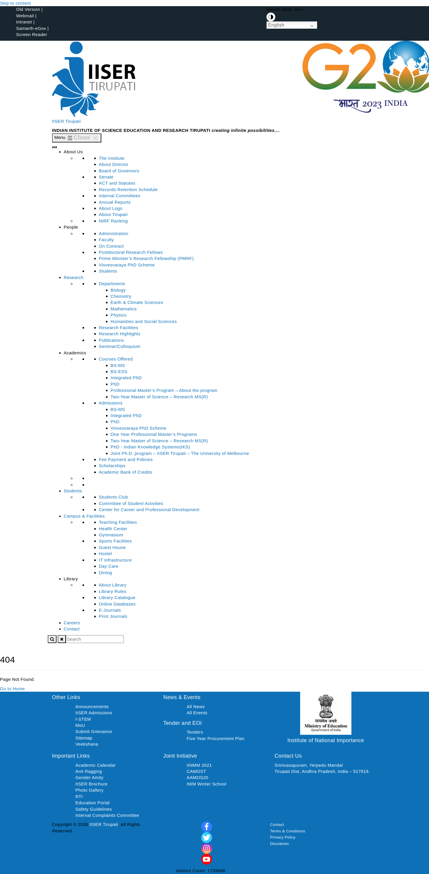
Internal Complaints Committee (107, 815)
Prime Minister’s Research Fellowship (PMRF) (146, 258)
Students (108, 270)
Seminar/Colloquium (120, 346)
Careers (72, 622)
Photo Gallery (90, 790)
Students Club (113, 496)
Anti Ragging (89, 771)
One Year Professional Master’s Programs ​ (155, 434)
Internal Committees (120, 195)
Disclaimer (279, 843)
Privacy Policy (283, 837)
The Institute (112, 158)
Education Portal (93, 802)
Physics (119, 314)
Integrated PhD (126, 377)
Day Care (109, 566)
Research (73, 277)
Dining (105, 572)
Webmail (25, 15)
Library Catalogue (117, 597)
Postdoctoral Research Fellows (131, 252)
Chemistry (121, 296)
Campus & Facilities (84, 515)
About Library (113, 584)
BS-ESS (119, 371)
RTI (79, 796)
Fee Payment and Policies (126, 459)
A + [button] (301, 9)
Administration (114, 233)
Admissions (111, 402)
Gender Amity (90, 777)
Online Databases (117, 603)
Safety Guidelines (94, 809)
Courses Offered (116, 358)
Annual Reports (115, 202)
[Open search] (52, 639)
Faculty (106, 239)
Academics (75, 352)
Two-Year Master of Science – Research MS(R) (159, 396)
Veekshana (87, 744)
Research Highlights (120, 333)
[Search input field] (95, 639)
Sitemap (84, 737)
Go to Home (12, 688)
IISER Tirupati (66, 121)
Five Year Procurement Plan (216, 738)
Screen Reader (31, 34)
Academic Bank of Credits (125, 472)
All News (196, 706)
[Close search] (62, 639)
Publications (111, 340)
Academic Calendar (96, 765)
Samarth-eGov (31, 28)
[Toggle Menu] (54, 147)
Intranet (24, 21)
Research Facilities (118, 327)
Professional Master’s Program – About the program (164, 390)
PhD (115, 384)
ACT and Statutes (117, 183)
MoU (80, 725)
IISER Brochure (92, 783)
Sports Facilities (115, 540)
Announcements (92, 706)
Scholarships (112, 465)
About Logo (111, 208)
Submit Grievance (94, 731)
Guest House (112, 547)
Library (71, 578)
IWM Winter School (206, 783)
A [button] (296, 9)
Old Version (28, 9)
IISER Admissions (94, 712)
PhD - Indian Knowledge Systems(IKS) (150, 446)
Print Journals (113, 616)
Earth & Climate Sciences (137, 302)
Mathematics (124, 308)
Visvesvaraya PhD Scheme (127, 264)
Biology (118, 290)
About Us (73, 151)
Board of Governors (119, 170)
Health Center (113, 528)
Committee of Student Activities (131, 503)
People (71, 227)
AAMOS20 (197, 777)
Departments (112, 283)
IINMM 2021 (199, 765)
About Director (114, 164)
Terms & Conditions (287, 831)
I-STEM (83, 719)
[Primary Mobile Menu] (77, 137)
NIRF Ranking (113, 220)
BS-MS (118, 365)
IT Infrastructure (115, 559)
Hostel (105, 553)
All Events (197, 712)
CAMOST (196, 771)
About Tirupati (113, 214)
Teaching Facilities (118, 522)
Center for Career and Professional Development (149, 509)
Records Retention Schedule (128, 189)
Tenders (195, 732)
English (276, 25)
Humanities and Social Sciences (144, 321)
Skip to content (15, 3)
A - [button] (292, 9)
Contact (72, 628)
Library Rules (113, 591)
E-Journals (110, 610)
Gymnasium (111, 534)
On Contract (111, 246)
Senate (106, 176)
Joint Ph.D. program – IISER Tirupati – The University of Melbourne (180, 453)
